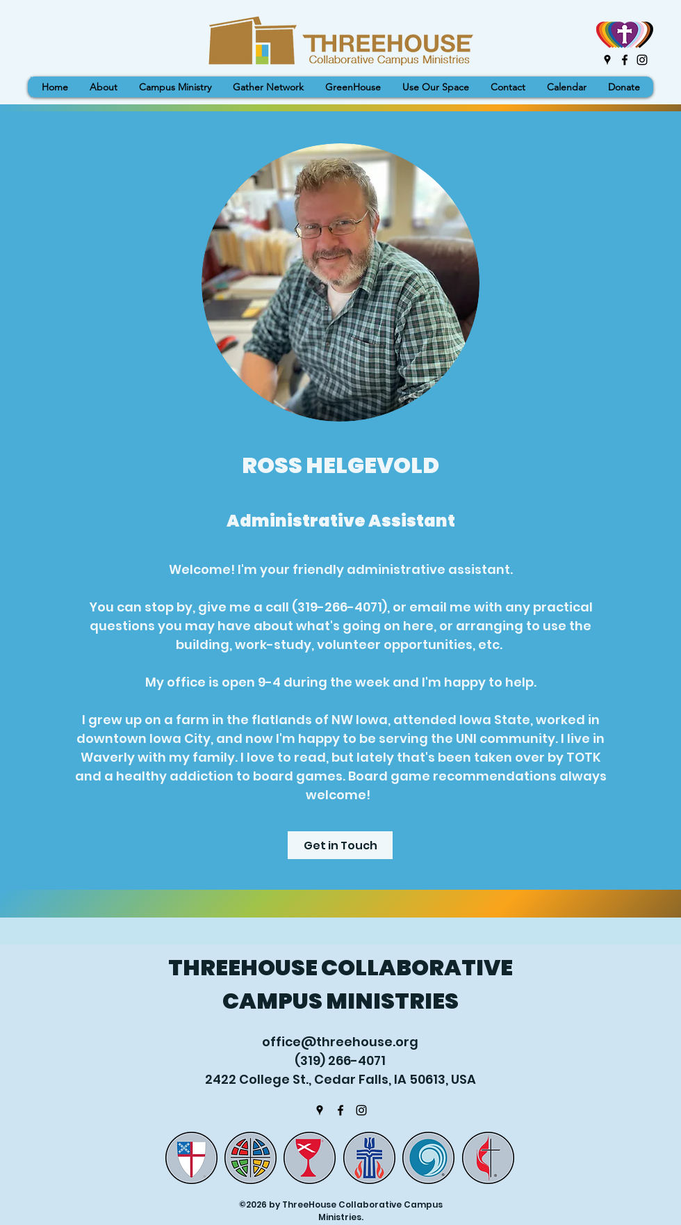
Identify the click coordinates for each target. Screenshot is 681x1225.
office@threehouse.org (340, 1041)
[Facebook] (625, 60)
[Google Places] (607, 60)
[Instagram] (642, 60)
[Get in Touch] (340, 845)
